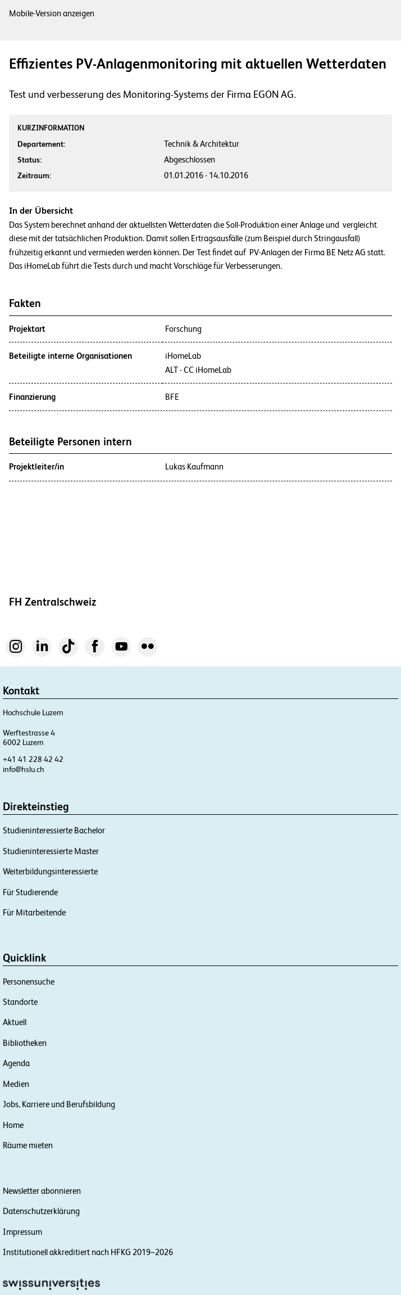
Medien (16, 1084)
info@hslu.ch (23, 769)
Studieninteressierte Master (51, 851)
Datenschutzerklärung (41, 1211)
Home (13, 1125)
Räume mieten (28, 1145)
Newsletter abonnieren (42, 1190)
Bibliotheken (25, 1043)
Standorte (20, 1002)
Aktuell (14, 1022)
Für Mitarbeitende (34, 912)
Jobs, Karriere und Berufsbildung (59, 1104)
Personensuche (28, 981)
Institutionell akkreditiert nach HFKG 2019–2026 (88, 1252)
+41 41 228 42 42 (33, 759)
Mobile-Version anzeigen (51, 13)
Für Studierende (30, 892)
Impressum (22, 1232)
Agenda (16, 1063)
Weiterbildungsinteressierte (50, 871)
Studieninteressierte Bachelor (54, 830)
